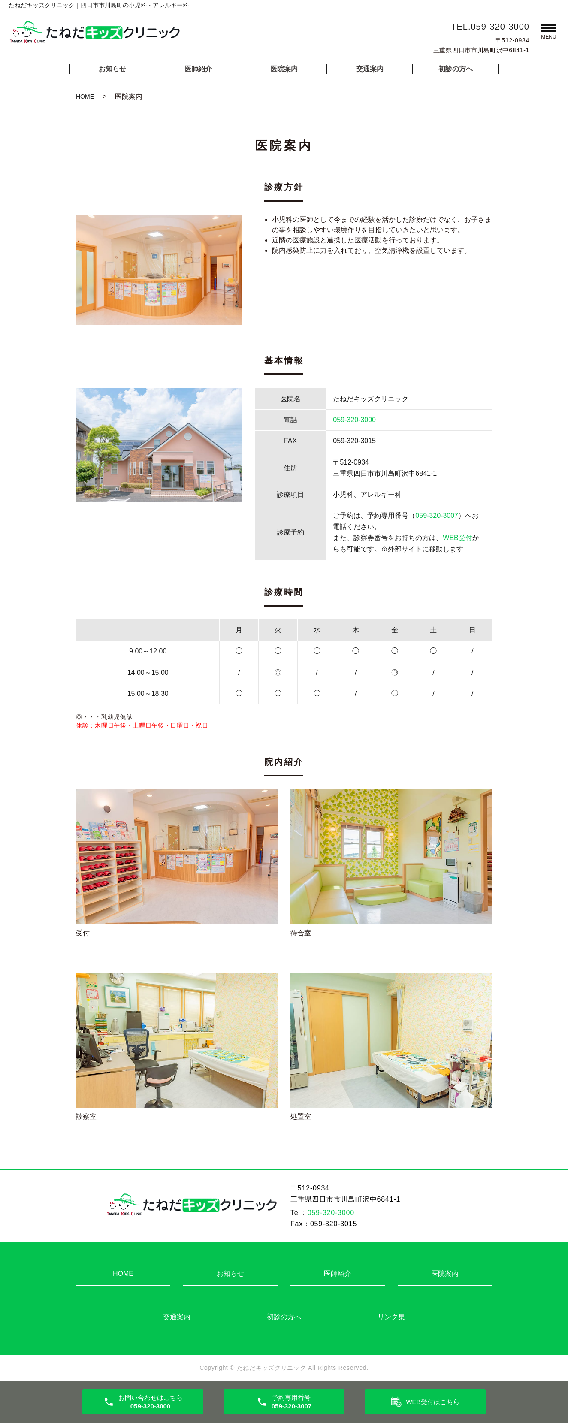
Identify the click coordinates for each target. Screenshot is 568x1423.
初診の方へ (455, 69)
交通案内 (370, 69)
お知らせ (112, 69)
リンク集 (391, 1316)
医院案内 (284, 69)
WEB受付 (457, 537)
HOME (85, 96)
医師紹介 (198, 69)
